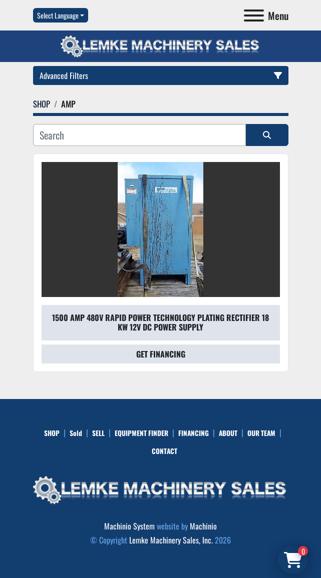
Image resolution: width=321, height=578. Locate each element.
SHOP (52, 433)
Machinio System (129, 526)
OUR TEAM (261, 433)
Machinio (203, 526)
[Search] (139, 135)
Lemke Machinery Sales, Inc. (171, 540)
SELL (98, 433)
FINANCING (193, 433)
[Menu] (254, 16)
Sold (76, 433)
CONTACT (164, 451)
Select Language (58, 15)
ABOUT (228, 433)
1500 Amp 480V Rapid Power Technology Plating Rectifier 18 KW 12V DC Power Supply (160, 322)
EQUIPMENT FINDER (141, 433)
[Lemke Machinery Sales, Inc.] (160, 489)
